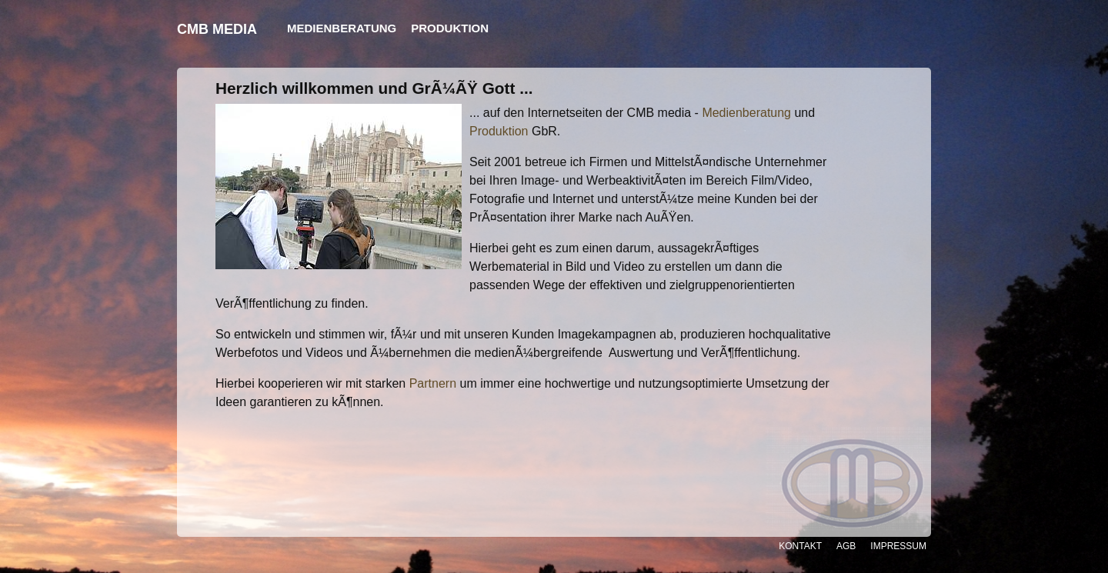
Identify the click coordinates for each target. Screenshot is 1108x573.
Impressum (898, 546)
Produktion (499, 131)
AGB (846, 546)
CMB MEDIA (217, 29)
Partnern (432, 383)
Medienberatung (746, 112)
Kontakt (800, 546)
